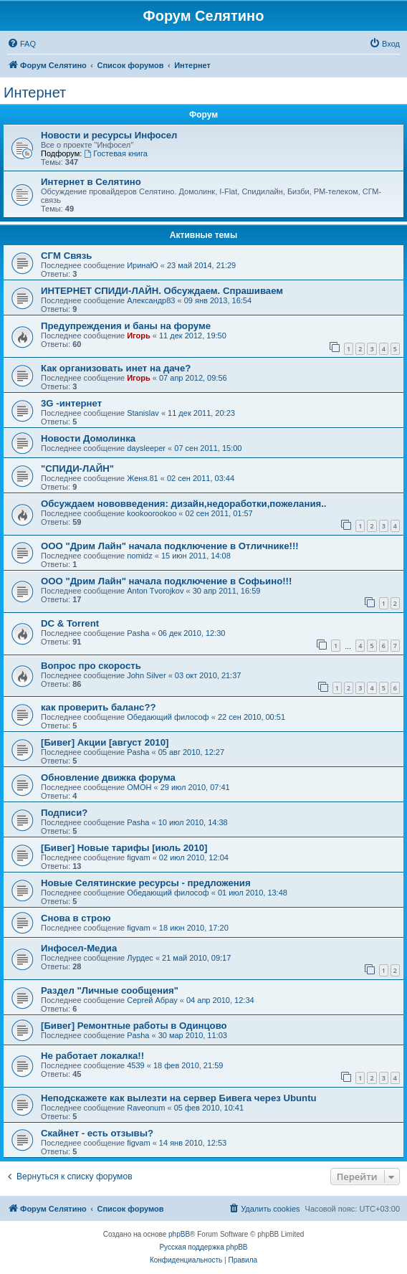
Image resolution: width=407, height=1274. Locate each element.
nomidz (139, 555)
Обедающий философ (168, 717)
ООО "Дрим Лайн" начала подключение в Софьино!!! (166, 581)
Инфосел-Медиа (79, 948)
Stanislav (143, 413)
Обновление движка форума (108, 777)
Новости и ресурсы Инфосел (109, 135)
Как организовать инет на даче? (116, 368)
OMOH (139, 787)
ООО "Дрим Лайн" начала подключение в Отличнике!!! (170, 546)
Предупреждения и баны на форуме (126, 325)
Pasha (138, 633)
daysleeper (146, 448)
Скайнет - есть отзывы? (97, 1133)
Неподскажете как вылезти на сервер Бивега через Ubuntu (179, 1098)
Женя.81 (142, 478)
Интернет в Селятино (91, 181)
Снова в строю (75, 918)
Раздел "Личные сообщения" (109, 990)
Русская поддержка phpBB (203, 1247)
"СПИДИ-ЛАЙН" (77, 468)
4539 (135, 1065)
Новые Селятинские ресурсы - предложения (146, 883)
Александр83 (151, 300)
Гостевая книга (116, 153)
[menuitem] (21, 43)
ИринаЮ (142, 265)
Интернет (35, 92)
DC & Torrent (70, 623)
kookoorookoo (151, 513)
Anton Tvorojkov (155, 590)
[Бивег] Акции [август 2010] (104, 742)
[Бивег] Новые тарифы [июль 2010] (124, 847)
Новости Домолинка (88, 438)
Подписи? (64, 812)
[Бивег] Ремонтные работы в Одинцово (134, 1025)
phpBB (179, 1234)
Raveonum (146, 1107)
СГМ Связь (66, 255)
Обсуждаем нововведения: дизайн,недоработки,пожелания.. (184, 503)
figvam (138, 857)
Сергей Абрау (152, 1000)
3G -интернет (71, 403)
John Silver (146, 675)
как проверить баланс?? (98, 707)
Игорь (138, 335)
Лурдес (140, 958)
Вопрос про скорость (91, 665)
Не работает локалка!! (92, 1055)
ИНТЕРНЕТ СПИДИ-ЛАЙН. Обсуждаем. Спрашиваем (162, 290)
